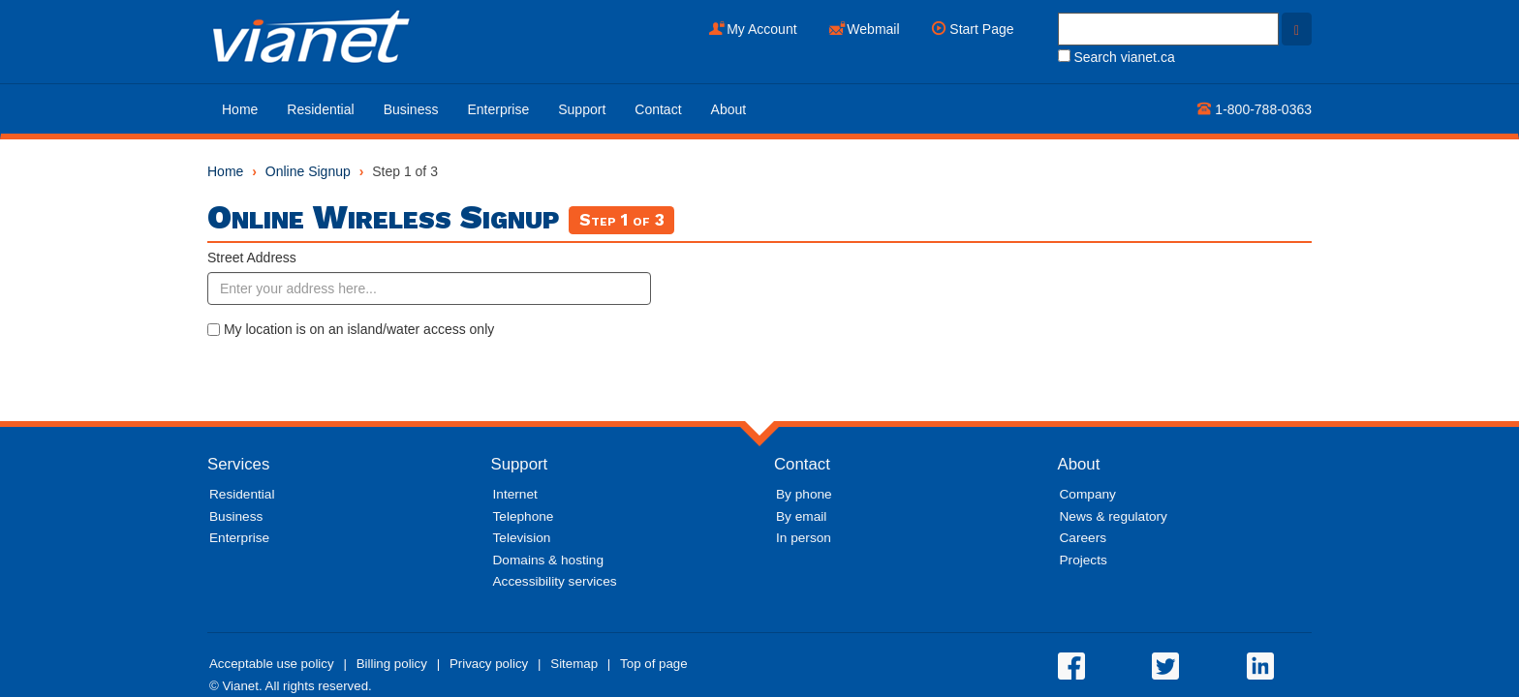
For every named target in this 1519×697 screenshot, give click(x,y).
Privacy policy (489, 663)
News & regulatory (1113, 516)
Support (581, 109)
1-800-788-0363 (1254, 109)
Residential (320, 109)
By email (801, 516)
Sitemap (574, 663)
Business (411, 109)
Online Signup (308, 171)
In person (803, 537)
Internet (515, 494)
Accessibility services (555, 581)
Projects (1083, 560)
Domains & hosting (548, 560)
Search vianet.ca (1116, 57)
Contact (658, 109)
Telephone (523, 516)
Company (1088, 494)
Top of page (654, 663)
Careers (1083, 537)
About (729, 109)
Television (522, 537)
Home (240, 109)
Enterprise (498, 109)
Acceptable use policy (271, 663)
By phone (804, 494)
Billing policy (391, 663)
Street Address (251, 257)
